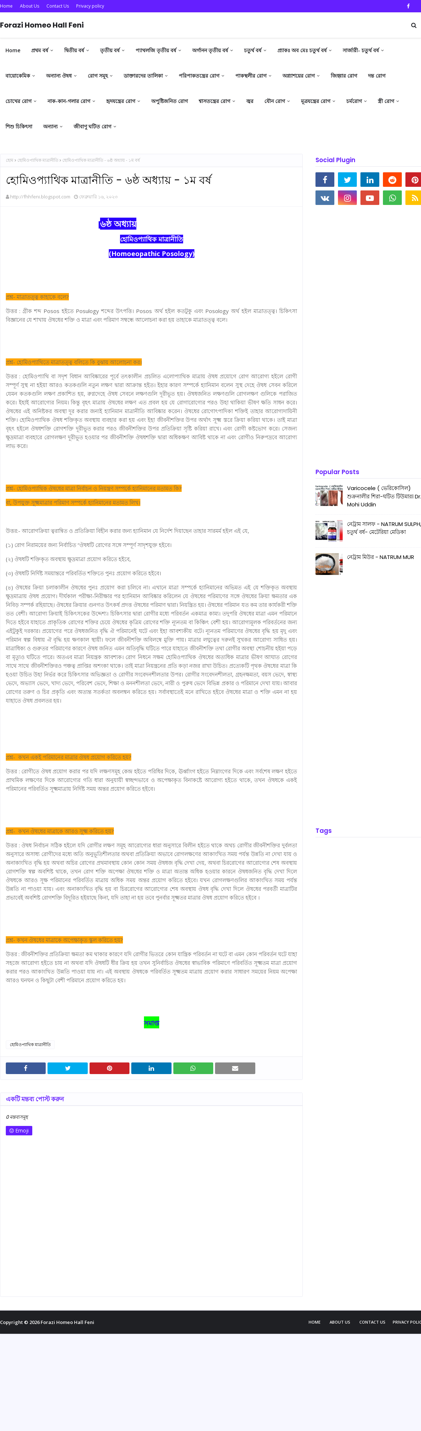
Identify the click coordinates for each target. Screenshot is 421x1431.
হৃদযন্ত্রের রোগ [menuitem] (120, 101)
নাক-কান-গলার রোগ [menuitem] (69, 101)
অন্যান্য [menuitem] (50, 126)
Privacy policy (90, 6)
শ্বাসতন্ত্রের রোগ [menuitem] (214, 101)
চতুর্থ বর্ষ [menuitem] (252, 50)
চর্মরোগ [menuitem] (354, 101)
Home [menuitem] (12, 50)
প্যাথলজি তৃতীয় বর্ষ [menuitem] (156, 50)
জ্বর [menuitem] (249, 101)
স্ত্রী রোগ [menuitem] (386, 101)
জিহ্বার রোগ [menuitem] (344, 75)
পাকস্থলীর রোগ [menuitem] (251, 75)
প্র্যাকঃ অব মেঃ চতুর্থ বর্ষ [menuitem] (302, 50)
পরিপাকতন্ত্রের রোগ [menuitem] (199, 75)
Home (6, 6)
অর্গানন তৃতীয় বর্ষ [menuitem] (210, 50)
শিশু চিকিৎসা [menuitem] (18, 126)
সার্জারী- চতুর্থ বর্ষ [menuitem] (361, 50)
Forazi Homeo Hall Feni (42, 25)
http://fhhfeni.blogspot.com (40, 196)
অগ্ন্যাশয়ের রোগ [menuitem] (298, 75)
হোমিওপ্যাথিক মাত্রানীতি (37, 160)
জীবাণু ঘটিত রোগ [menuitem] (92, 126)
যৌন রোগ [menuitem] (274, 101)
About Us (29, 6)
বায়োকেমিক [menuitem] (17, 75)
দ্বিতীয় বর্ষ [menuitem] (74, 50)
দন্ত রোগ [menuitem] (376, 75)
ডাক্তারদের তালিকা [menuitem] (143, 75)
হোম (9, 160)
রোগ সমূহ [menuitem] (98, 75)
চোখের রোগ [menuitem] (18, 101)
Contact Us (57, 6)
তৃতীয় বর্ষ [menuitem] (110, 50)
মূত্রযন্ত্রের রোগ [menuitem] (315, 101)
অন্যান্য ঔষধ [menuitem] (59, 75)
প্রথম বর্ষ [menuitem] (39, 50)
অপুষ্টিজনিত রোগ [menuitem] (169, 101)
